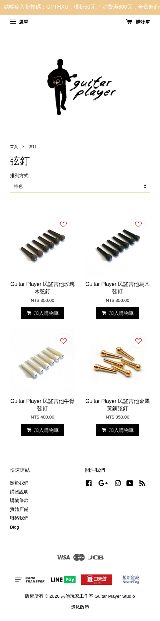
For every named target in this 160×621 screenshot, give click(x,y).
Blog (14, 527)
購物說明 (19, 491)
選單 (19, 22)
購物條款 (19, 500)
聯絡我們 (19, 518)
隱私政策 (80, 607)
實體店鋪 (19, 509)
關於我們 (19, 482)
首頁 (14, 146)
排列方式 (19, 175)
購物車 (138, 22)
